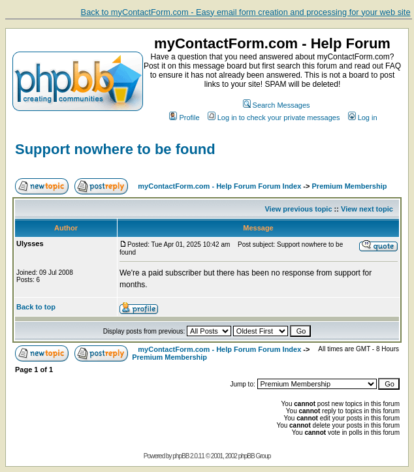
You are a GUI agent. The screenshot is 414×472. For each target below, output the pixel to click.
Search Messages (276, 105)
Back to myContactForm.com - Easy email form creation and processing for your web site (246, 12)
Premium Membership (349, 186)
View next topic (367, 209)
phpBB (180, 456)
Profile (184, 117)
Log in (362, 117)
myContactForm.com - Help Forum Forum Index (219, 186)
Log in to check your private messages (274, 117)
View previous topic (298, 209)
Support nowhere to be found (115, 149)
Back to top (36, 307)
